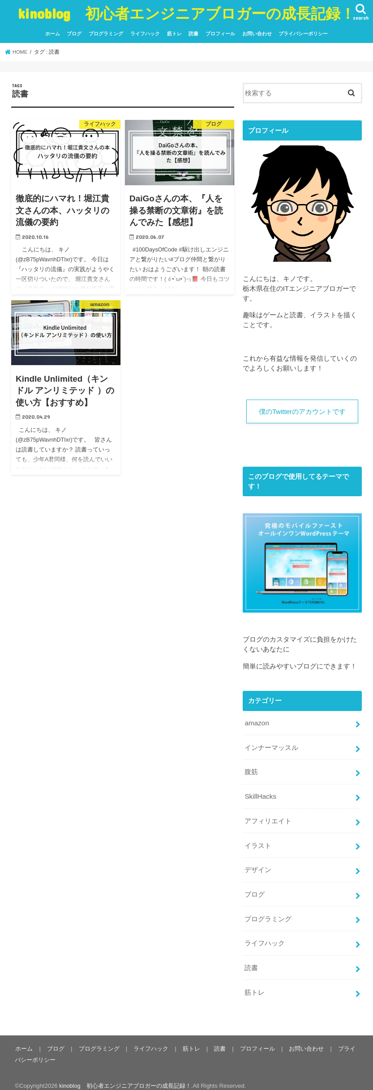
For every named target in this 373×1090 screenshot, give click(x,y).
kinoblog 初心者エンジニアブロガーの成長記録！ (186, 13)
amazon (256, 722)
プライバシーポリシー (303, 33)
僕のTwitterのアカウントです (302, 411)
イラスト (257, 840)
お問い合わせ (257, 33)
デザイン (257, 864)
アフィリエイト (268, 817)
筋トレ (174, 33)
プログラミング (106, 33)
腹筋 (251, 769)
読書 (193, 33)
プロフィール (220, 33)
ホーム (52, 33)
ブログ (74, 33)
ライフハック (145, 33)
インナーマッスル (271, 745)
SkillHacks (259, 793)
